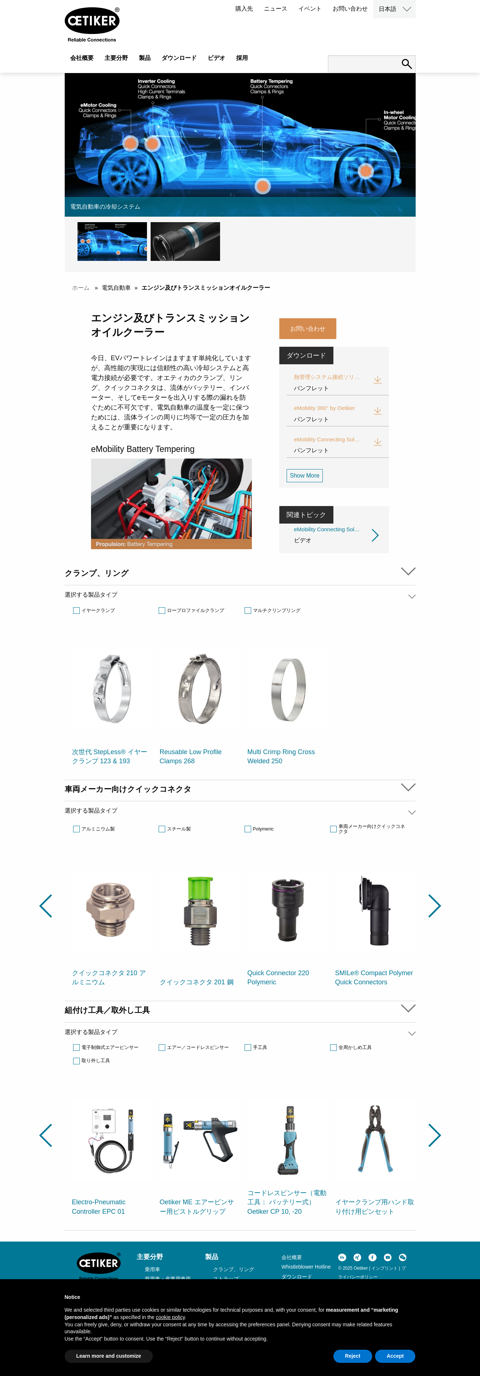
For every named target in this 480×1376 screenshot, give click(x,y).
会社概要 (82, 58)
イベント (310, 8)
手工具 (260, 1047)
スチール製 (179, 829)
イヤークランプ (98, 610)
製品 (145, 58)
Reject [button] (352, 1356)
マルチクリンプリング (277, 610)
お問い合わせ (350, 8)
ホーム (81, 288)
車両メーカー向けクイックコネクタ (372, 829)
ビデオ (216, 58)
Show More (305, 475)
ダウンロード (179, 58)
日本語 (387, 9)
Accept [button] (395, 1356)
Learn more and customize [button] (108, 1356)
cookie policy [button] (170, 1317)
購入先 (244, 8)
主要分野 (116, 58)
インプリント (384, 1268)
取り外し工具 (96, 1060)
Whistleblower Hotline (306, 1267)
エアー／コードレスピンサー (198, 1047)
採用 (242, 58)
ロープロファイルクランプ (195, 610)
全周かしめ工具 (355, 1047)
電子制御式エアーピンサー (110, 1047)
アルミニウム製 (98, 829)
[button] (114, 241)
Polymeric (263, 829)
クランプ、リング (233, 1269)
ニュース (275, 8)
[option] (112, 703)
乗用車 (152, 1269)
